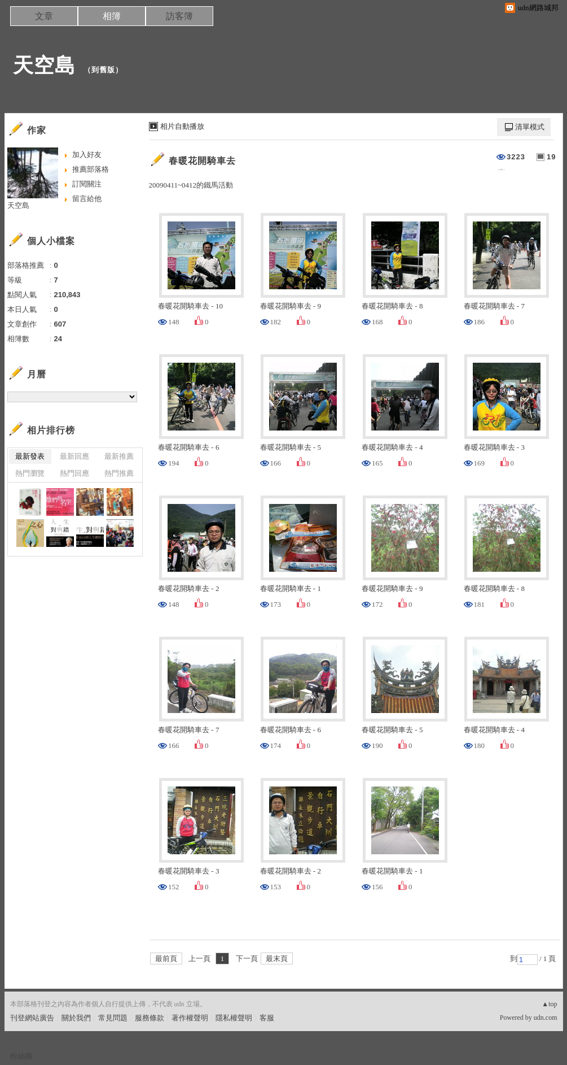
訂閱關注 (87, 184)
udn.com (545, 1017)
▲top (549, 1004)
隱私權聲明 (234, 1018)
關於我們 (76, 1018)
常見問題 (113, 1018)
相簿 (112, 16)
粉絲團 (21, 1056)
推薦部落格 (90, 169)
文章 (44, 16)
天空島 (44, 65)
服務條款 (149, 1018)
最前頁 (166, 958)
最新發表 (30, 456)
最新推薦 (119, 456)
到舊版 (103, 70)
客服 (267, 1018)
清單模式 (529, 127)
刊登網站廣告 (32, 1018)
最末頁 (277, 958)
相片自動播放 (182, 126)
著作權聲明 (190, 1018)
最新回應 (74, 456)
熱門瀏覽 (30, 473)
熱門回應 (74, 473)
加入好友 (87, 154)
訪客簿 (179, 16)
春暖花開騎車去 (202, 161)
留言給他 (87, 198)
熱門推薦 (119, 473)
